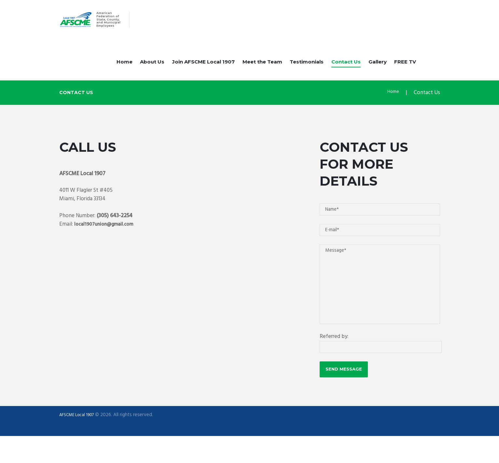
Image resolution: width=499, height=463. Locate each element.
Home (124, 69)
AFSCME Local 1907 (79, 441)
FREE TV (405, 69)
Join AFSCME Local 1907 (203, 69)
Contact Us (346, 69)
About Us (152, 69)
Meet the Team (262, 69)
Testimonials (307, 69)
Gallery (377, 69)
